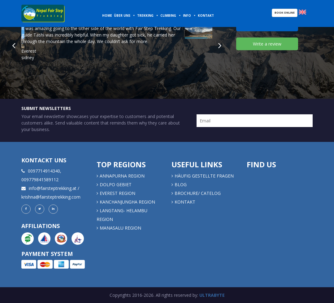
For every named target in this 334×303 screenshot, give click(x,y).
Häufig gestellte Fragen (204, 176)
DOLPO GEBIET (116, 184)
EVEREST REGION (117, 193)
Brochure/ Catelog (198, 193)
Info (187, 15)
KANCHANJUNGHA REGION (127, 202)
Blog (181, 184)
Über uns (122, 15)
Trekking (145, 15)
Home (107, 15)
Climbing (168, 15)
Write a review (267, 44)
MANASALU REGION (120, 228)
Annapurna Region (122, 176)
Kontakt (206, 15)
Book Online (285, 13)
